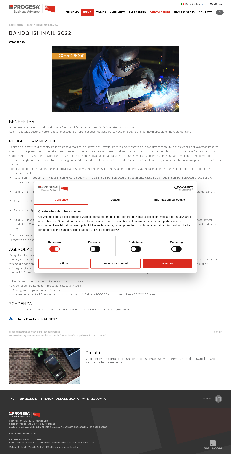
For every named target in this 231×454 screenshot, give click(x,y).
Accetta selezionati (115, 263)
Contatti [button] (205, 12)
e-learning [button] (137, 12)
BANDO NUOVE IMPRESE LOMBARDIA (41, 331)
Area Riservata (67, 399)
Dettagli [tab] (115, 199)
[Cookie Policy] (36, 447)
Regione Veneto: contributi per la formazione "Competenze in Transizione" (64, 335)
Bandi (30, 25)
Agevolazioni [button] (159, 12)
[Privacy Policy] (17, 447)
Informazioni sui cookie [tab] (169, 199)
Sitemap (47, 399)
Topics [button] (101, 12)
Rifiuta (63, 263)
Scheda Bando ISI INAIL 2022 (35, 319)
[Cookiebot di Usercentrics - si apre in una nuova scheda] (177, 188)
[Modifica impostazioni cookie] (62, 447)
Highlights (117, 12)
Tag (11, 399)
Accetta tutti (167, 263)
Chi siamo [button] (72, 12)
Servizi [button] (87, 12)
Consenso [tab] (61, 199)
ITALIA (192, 4)
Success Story (184, 12)
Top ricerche (27, 399)
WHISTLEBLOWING (94, 399)
